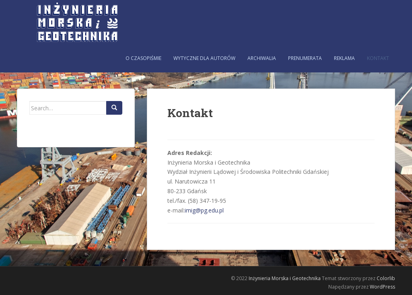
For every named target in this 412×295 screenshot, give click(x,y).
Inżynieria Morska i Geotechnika (285, 278)
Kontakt (378, 58)
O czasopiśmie (143, 58)
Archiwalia (261, 58)
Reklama (344, 58)
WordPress (382, 286)
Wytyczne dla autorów (204, 58)
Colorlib (386, 278)
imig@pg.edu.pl (204, 210)
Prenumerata (305, 58)
